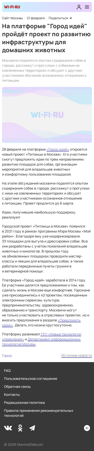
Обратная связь (17, 386)
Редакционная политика (24, 402)
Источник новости (76, 355)
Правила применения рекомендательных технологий (38, 413)
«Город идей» (57, 149)
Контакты (12, 394)
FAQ (7, 370)
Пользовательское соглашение (30, 378)
